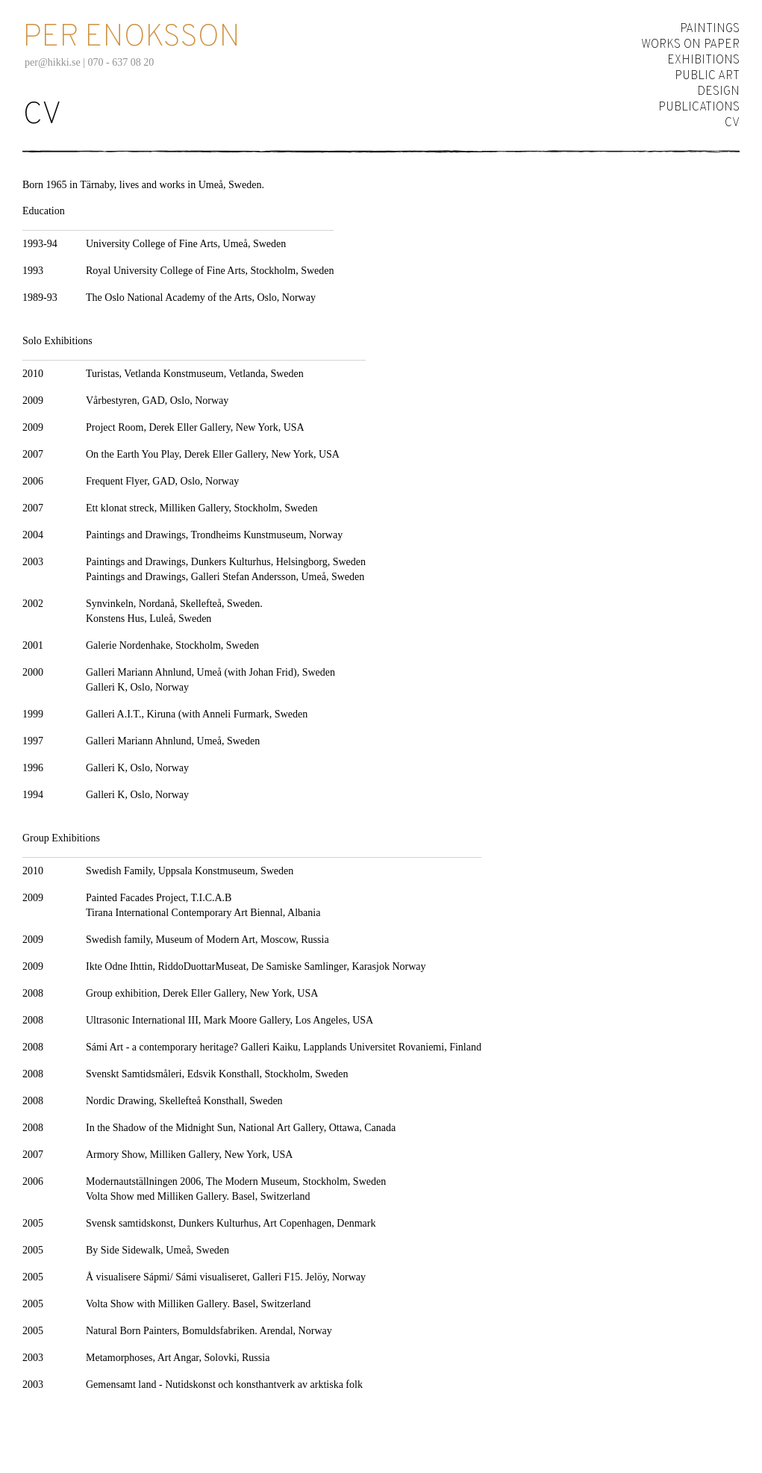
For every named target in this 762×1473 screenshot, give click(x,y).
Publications (699, 107)
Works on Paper (690, 44)
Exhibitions (703, 60)
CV (732, 123)
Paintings (710, 29)
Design (718, 91)
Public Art (707, 76)
